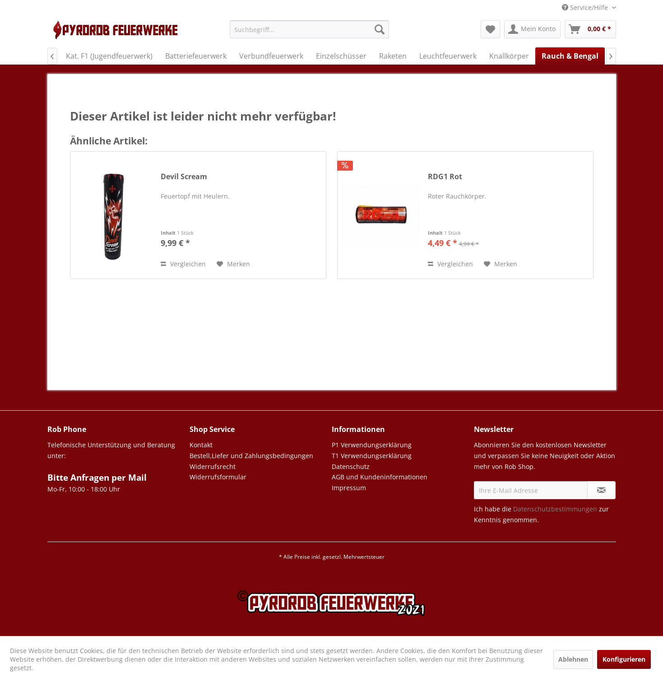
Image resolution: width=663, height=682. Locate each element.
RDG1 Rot (445, 176)
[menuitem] (309, 33)
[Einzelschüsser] (341, 56)
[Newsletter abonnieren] (601, 490)
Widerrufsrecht (213, 466)
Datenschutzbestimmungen (555, 509)
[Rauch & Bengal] (570, 56)
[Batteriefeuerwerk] (196, 56)
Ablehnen (573, 659)
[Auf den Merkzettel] (233, 264)
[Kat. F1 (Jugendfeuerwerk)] (109, 56)
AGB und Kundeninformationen (379, 477)
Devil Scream (184, 176)
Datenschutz (351, 466)
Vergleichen (183, 264)
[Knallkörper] (509, 56)
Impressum (349, 487)
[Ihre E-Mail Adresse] (531, 490)
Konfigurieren (624, 659)
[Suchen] (379, 29)
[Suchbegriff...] (309, 29)
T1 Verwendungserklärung (372, 455)
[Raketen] (393, 56)
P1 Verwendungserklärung (372, 445)
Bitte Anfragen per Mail (97, 477)
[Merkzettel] (490, 29)
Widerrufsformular (218, 477)
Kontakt (201, 445)
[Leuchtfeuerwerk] (448, 56)
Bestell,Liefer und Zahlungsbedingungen (251, 455)
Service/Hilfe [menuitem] (586, 7)
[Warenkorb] (590, 29)
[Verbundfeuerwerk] (271, 56)
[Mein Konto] (532, 29)
